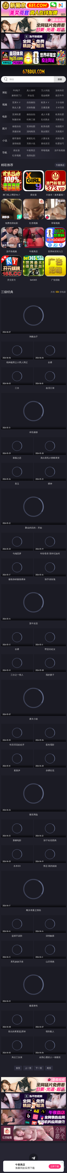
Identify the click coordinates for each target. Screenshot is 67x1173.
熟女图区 (45, 131)
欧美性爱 (59, 114)
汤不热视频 (59, 150)
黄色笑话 (45, 143)
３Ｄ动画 (59, 102)
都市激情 (16, 138)
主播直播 (45, 107)
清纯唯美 (31, 131)
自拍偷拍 (31, 102)
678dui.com (33, 72)
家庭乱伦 (31, 138)
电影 (4, 116)
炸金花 (31, 95)
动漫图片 (59, 126)
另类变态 (59, 119)
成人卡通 (45, 114)
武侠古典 (59, 138)
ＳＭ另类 (59, 107)
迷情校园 (16, 143)
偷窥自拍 (16, 126)
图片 (4, 128)
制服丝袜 (16, 119)
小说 (4, 140)
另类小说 (31, 143)
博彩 (4, 92)
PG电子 (16, 90)
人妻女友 (45, 138)
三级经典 (7, 292)
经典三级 (31, 119)
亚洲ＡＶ (16, 102)
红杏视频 (16, 155)
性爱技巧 (59, 143)
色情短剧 (31, 155)
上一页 (28, 1068)
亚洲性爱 (16, 114)
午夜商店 (31, 150)
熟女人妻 (16, 107)
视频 (4, 104)
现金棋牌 (45, 95)
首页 (18, 1068)
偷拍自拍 (31, 114)
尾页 (49, 1068)
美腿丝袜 (16, 131)
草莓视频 (45, 150)
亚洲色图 (31, 126)
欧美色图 (45, 126)
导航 (4, 152)
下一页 (39, 1068)
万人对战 (45, 90)
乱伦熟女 (45, 119)
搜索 (60, 79)
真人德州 (31, 90)
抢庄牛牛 (59, 95)
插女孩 (16, 150)
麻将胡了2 (16, 95)
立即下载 (54, 1166)
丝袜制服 (31, 107)
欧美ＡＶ (45, 102)
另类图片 (59, 131)
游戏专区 (59, 90)
